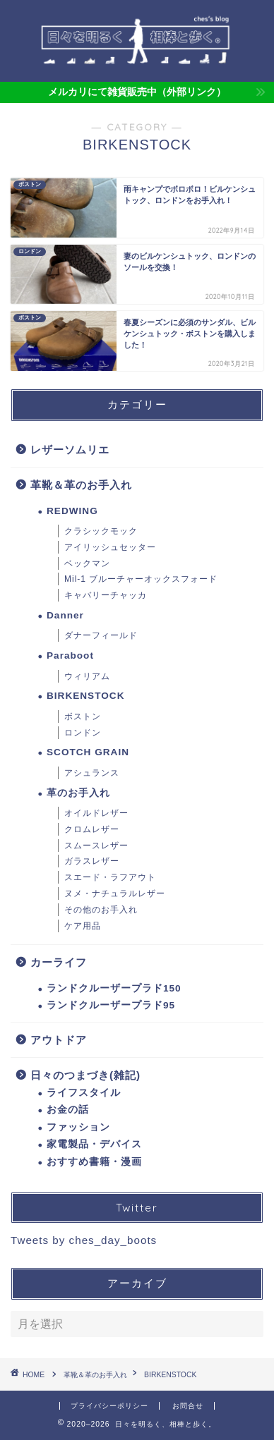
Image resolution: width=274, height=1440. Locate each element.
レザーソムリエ (69, 450)
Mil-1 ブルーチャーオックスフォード (141, 579)
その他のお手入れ (101, 910)
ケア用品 (82, 926)
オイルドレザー (96, 813)
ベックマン (87, 563)
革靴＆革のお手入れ (81, 485)
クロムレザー (91, 829)
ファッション (78, 1127)
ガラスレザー (91, 861)
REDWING (72, 511)
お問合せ (187, 1406)
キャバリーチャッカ (105, 595)
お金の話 (68, 1109)
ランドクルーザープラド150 (114, 988)
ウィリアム (87, 676)
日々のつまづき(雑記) (85, 1075)
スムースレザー (96, 845)
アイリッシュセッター (110, 547)
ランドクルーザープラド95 (111, 1005)
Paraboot (70, 655)
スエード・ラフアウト (110, 877)
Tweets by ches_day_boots (84, 1240)
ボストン (82, 716)
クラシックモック (101, 531)
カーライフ (58, 962)
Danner (65, 615)
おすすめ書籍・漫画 (94, 1162)
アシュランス (91, 773)
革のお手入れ (78, 793)
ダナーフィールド (101, 635)
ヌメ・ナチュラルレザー (114, 893)
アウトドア (58, 1040)
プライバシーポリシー (109, 1406)
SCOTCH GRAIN (88, 752)
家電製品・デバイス (94, 1144)
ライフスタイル (84, 1092)
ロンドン (82, 733)
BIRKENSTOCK (85, 695)
